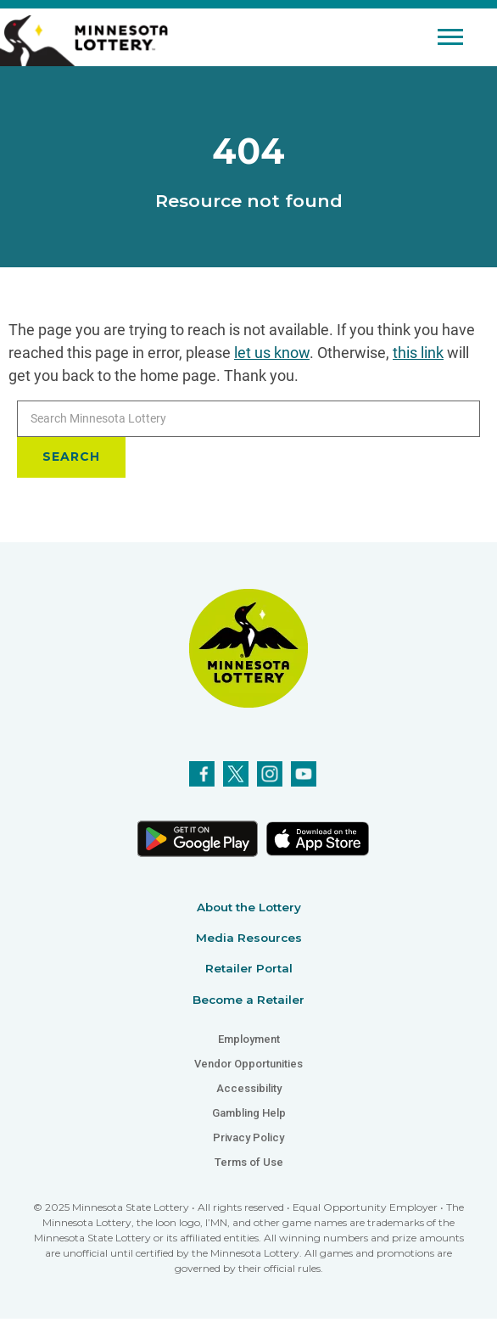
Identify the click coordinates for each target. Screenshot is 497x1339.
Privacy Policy (248, 1137)
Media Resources (249, 937)
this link (418, 352)
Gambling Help (249, 1112)
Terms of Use (249, 1162)
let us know (272, 352)
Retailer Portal (249, 968)
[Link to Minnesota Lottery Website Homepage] (84, 39)
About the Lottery (249, 907)
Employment (249, 1039)
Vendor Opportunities (248, 1063)
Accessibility (249, 1088)
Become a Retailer (248, 999)
